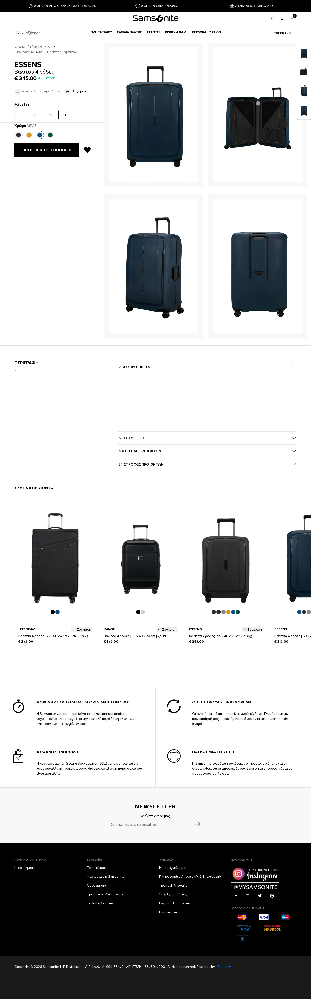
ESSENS (195, 629)
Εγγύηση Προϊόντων (174, 903)
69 (35, 115)
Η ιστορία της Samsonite (106, 876)
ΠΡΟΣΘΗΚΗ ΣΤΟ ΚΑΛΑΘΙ (46, 150)
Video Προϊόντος (134, 367)
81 (64, 115)
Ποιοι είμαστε (97, 867)
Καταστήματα (25, 867)
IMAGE (109, 629)
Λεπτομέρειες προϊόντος (37, 91)
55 (20, 115)
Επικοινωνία (168, 912)
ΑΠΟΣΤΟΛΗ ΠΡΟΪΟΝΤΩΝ (139, 451)
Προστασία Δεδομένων (105, 894)
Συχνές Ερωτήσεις (173, 894)
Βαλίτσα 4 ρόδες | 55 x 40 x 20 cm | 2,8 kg (220, 636)
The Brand (282, 33)
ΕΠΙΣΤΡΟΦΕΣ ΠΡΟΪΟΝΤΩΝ (141, 464)
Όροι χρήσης (97, 885)
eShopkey (223, 966)
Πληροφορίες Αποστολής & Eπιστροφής (190, 876)
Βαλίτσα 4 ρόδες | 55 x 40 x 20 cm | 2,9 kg (135, 636)
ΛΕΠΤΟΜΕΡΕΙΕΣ (131, 438)
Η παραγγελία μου (173, 867)
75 (50, 115)
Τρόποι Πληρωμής (173, 885)
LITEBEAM (26, 629)
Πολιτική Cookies (100, 903)
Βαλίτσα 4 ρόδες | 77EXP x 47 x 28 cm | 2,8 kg (53, 636)
